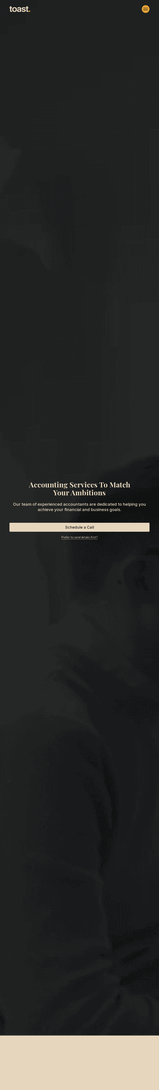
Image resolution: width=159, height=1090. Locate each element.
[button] (146, 9)
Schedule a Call (79, 527)
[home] (19, 9)
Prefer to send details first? (79, 537)
